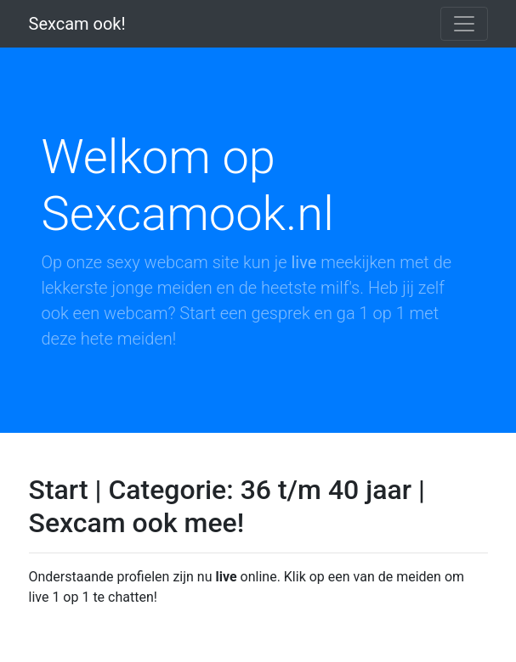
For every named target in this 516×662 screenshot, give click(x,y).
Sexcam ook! (77, 24)
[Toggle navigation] (464, 24)
